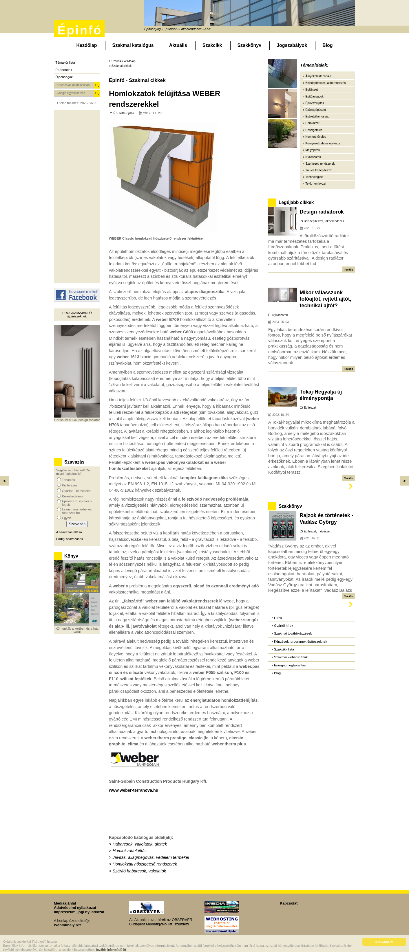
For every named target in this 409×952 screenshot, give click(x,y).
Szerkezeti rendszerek (320, 163)
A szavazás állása (69, 532)
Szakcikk (212, 45)
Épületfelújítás (124, 113)
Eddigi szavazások (69, 539)
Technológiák (314, 177)
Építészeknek (77, 316)
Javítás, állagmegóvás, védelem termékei (150, 857)
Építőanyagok (314, 96)
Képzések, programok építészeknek (300, 641)
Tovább (348, 269)
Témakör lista (65, 62)
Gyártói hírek (283, 625)
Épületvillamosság (317, 116)
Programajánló (77, 313)
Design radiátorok (322, 212)
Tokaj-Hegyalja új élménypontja (321, 395)
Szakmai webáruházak (291, 657)
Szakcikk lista (284, 649)
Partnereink (64, 69)
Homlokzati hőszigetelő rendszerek (144, 864)
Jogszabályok (292, 45)
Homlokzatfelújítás (129, 850)
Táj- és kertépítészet (318, 170)
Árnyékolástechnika (318, 76)
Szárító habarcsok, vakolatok (139, 871)
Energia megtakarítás (290, 665)
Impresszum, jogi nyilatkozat (79, 912)
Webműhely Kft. (68, 925)
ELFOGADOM (384, 942)
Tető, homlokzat (315, 183)
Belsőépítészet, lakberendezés (325, 82)
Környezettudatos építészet (323, 143)
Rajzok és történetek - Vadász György (326, 518)
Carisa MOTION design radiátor (77, 420)
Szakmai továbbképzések (293, 633)
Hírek (278, 618)
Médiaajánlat (65, 903)
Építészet (311, 89)
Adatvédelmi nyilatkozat (75, 907)
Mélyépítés (312, 150)
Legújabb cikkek (296, 202)
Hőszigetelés (313, 130)
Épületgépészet (315, 109)
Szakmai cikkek (122, 65)
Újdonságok (64, 77)
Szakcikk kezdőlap (124, 61)
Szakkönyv (249, 45)
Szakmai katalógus (133, 45)
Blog (327, 45)
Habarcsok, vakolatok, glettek (139, 844)
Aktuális (178, 45)
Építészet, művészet (317, 531)
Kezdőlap (86, 45)
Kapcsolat (288, 903)
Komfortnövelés (315, 136)
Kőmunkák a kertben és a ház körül (77, 630)
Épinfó (79, 30)
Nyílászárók (313, 157)
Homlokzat (312, 123)
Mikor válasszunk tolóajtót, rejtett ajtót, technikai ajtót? (325, 299)
